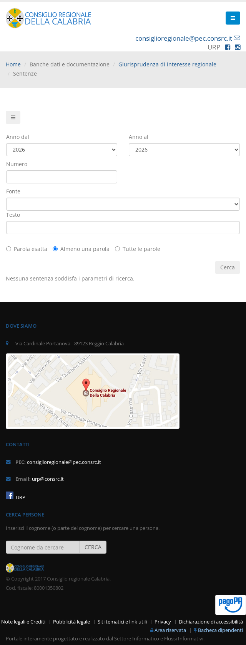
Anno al (138, 136)
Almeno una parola (81, 248)
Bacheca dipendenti (220, 630)
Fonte (13, 191)
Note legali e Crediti (23, 622)
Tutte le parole (137, 248)
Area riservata (170, 630)
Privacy (163, 622)
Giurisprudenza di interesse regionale (167, 64)
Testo (13, 214)
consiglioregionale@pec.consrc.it (183, 38)
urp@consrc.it (48, 479)
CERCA (93, 547)
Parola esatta (26, 248)
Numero (16, 164)
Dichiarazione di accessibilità (211, 622)
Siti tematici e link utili (122, 622)
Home (13, 64)
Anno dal (17, 136)
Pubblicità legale (71, 622)
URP (20, 497)
